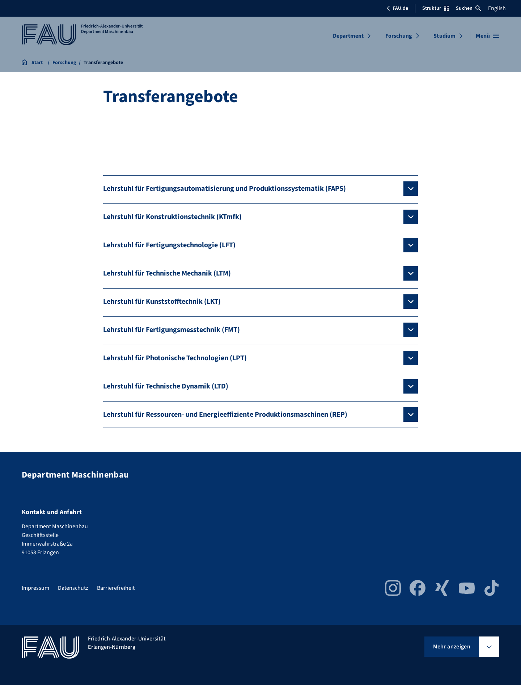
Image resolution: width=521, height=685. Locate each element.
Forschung (398, 36)
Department (348, 36)
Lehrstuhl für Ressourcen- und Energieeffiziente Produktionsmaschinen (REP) (225, 414)
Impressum (35, 588)
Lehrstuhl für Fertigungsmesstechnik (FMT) (171, 330)
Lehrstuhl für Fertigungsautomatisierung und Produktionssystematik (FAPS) (224, 189)
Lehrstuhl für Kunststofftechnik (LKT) (162, 302)
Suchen (468, 8)
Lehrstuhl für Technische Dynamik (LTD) (165, 386)
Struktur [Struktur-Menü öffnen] (435, 8)
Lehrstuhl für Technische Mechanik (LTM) (167, 273)
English (497, 8)
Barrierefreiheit (116, 588)
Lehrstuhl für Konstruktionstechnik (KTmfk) (172, 217)
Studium (444, 36)
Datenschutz (73, 588)
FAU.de (397, 8)
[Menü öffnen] (487, 36)
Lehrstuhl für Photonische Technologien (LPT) (175, 358)
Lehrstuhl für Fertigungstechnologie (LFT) (169, 245)
